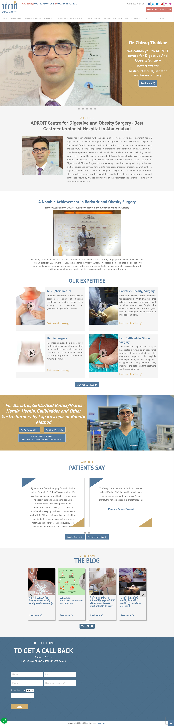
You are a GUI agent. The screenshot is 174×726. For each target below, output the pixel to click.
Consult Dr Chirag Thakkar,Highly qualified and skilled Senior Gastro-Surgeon (42, 438)
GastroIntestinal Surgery (69, 19)
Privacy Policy (102, 723)
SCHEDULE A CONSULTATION (157, 9)
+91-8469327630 (67, 3)
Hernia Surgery (94, 19)
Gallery (134, 19)
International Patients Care (116, 19)
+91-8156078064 (44, 3)
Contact (161, 19)
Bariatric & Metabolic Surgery (37, 19)
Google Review (73, 536)
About (4, 19)
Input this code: (18, 690)
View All (87, 626)
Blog (148, 19)
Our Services (16, 19)
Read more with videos (59, 323)
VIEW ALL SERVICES (87, 384)
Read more (148, 83)
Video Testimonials (99, 536)
